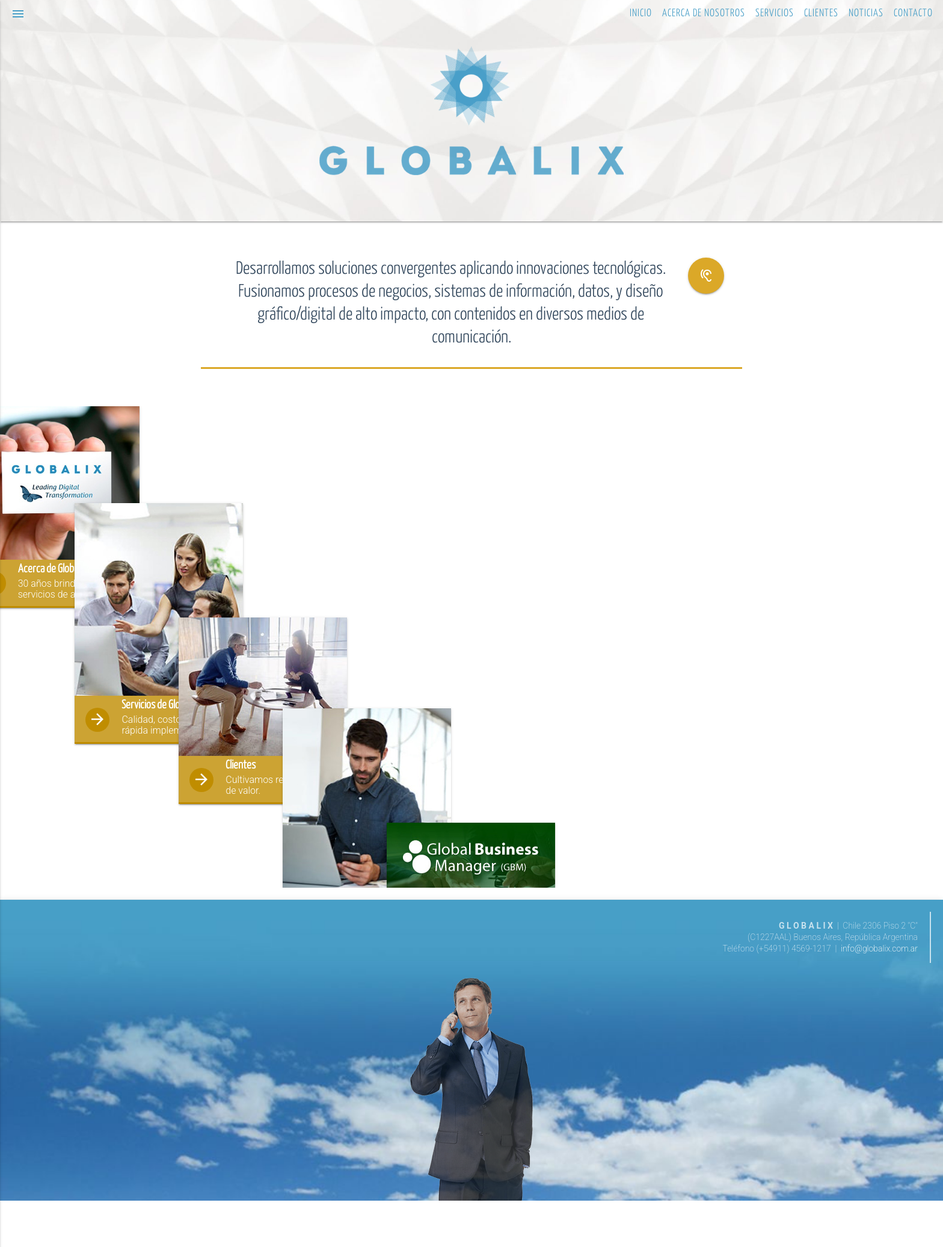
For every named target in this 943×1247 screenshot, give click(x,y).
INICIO (641, 13)
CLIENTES (821, 13)
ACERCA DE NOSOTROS (703, 13)
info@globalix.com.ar (879, 995)
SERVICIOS (774, 13)
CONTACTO (913, 13)
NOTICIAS (866, 13)
